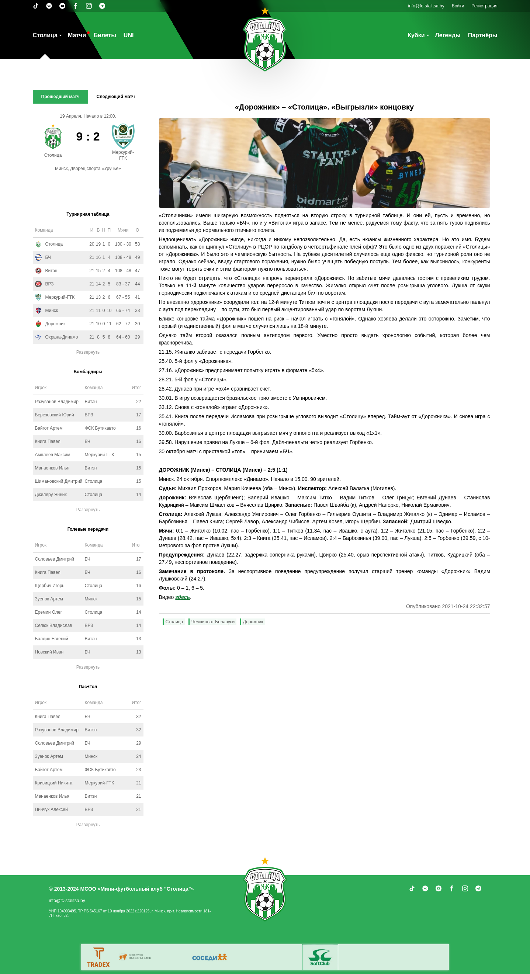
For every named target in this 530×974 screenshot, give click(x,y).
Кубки (416, 35)
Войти (458, 5)
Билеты (104, 35)
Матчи (77, 35)
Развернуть (88, 352)
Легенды (448, 35)
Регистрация (484, 5)
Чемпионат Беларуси (213, 621)
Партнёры (483, 35)
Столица (45, 35)
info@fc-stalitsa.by (426, 5)
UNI (129, 35)
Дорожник (253, 621)
